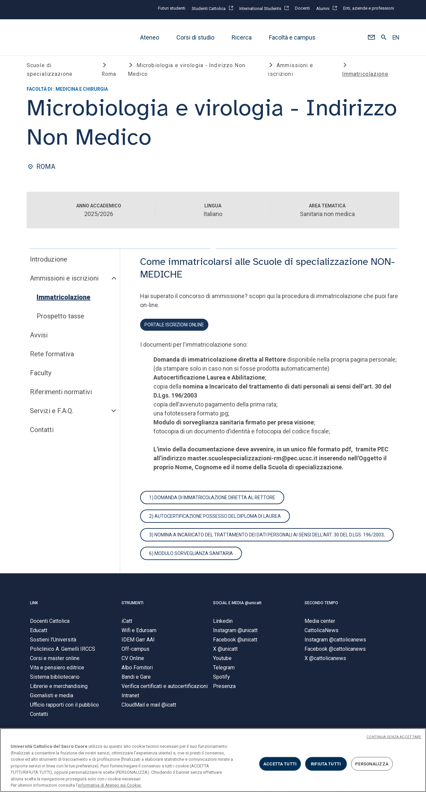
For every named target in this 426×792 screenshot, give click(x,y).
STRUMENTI (132, 604)
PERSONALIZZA (371, 763)
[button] (371, 37)
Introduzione (48, 261)
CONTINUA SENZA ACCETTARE (393, 737)
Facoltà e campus (292, 37)
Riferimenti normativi (61, 393)
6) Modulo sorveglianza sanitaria (191, 554)
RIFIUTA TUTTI (326, 763)
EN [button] (395, 37)
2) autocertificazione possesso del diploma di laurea (215, 517)
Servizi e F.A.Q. (51, 412)
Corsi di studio (195, 37)
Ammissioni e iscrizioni (64, 279)
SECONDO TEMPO (321, 604)
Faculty (40, 374)
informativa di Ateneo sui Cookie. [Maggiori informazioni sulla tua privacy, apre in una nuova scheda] (109, 785)
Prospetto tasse (60, 317)
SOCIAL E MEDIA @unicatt (237, 604)
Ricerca (242, 37)
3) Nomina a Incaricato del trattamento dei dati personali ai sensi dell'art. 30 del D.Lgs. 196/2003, (267, 536)
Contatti (42, 431)
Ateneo (149, 37)
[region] (213, 760)
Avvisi (39, 336)
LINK (34, 604)
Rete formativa (52, 355)
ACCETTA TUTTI (280, 763)
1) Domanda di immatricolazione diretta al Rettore (212, 499)
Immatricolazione (64, 298)
